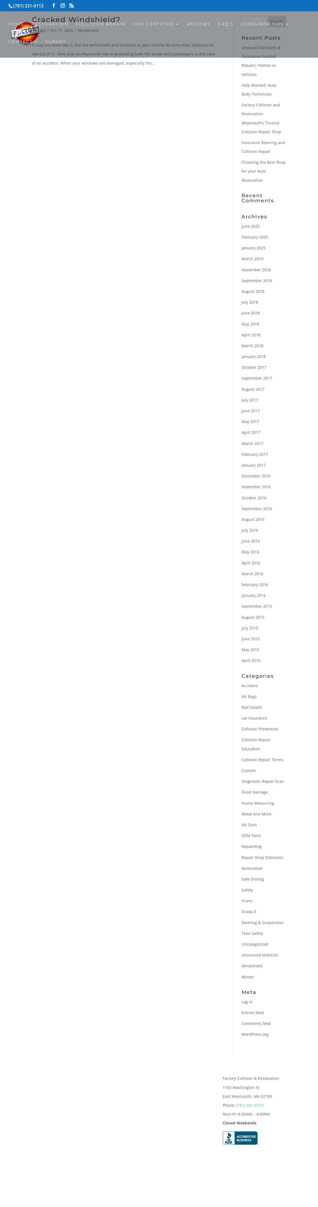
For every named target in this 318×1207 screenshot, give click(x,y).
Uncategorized (254, 944)
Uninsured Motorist (259, 955)
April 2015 (250, 660)
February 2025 (254, 237)
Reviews (199, 24)
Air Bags (249, 696)
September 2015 (256, 606)
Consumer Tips (262, 24)
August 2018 (252, 291)
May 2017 (250, 421)
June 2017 (250, 410)
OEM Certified (153, 24)
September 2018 (256, 280)
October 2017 (253, 367)
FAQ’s (225, 24)
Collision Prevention (259, 729)
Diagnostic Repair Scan (262, 781)
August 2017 (252, 389)
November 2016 (256, 486)
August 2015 (252, 617)
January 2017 (253, 465)
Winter (247, 977)
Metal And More (256, 814)
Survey (55, 42)
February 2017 (254, 454)
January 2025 (253, 247)
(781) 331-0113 (249, 1105)
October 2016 (253, 497)
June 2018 (250, 313)
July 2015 (249, 628)
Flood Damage (254, 792)
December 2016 (256, 476)
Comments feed (256, 1023)
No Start (249, 824)
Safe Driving (252, 879)
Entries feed (252, 1012)
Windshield (252, 965)
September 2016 (256, 508)
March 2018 (252, 345)
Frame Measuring (257, 803)
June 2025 (250, 226)
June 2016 (250, 541)
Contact (20, 42)
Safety (247, 890)
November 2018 (256, 269)
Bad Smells (251, 707)
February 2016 (254, 584)
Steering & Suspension (262, 922)
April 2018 (250, 334)
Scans (246, 900)
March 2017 (252, 443)
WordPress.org (255, 1034)
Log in (247, 1001)
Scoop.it (248, 911)
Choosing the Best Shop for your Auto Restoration (263, 171)
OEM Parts (251, 835)
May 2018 (250, 324)
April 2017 (250, 432)
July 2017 (249, 400)
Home (16, 24)
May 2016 (250, 551)
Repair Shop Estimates (262, 857)
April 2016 (250, 563)
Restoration (49, 24)
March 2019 (252, 258)
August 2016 (252, 519)
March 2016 (252, 573)
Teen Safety (252, 933)
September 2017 (256, 378)
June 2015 (250, 638)
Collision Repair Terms (262, 759)
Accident (249, 685)
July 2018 (249, 302)
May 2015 (250, 649)
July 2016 (249, 530)
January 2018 (253, 356)
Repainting (251, 846)
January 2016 (253, 595)
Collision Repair (100, 24)
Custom (248, 770)
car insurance (254, 718)
